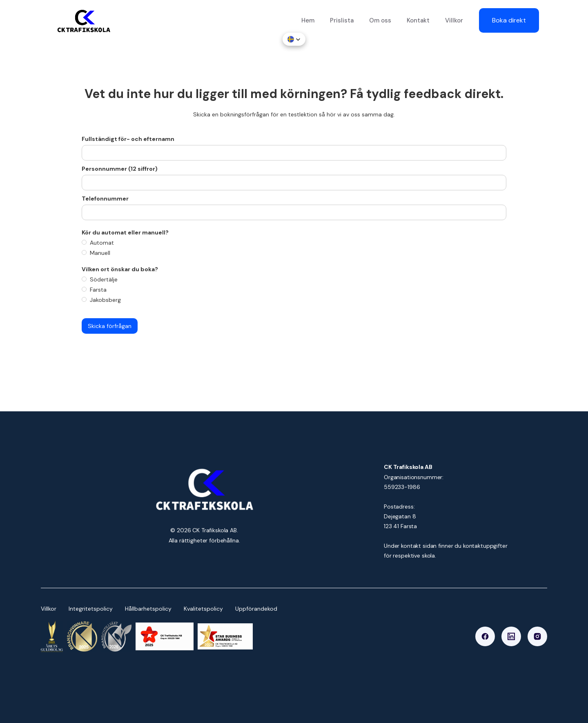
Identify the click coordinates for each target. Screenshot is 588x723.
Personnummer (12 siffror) (120, 168)
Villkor (454, 20)
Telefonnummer (105, 198)
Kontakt (418, 20)
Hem (307, 20)
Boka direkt (509, 20)
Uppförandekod (256, 608)
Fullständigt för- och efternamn (128, 139)
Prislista (342, 20)
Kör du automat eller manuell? (126, 232)
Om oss (380, 20)
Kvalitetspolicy (203, 608)
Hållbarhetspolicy (148, 608)
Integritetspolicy (91, 608)
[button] (294, 39)
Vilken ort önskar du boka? (120, 269)
